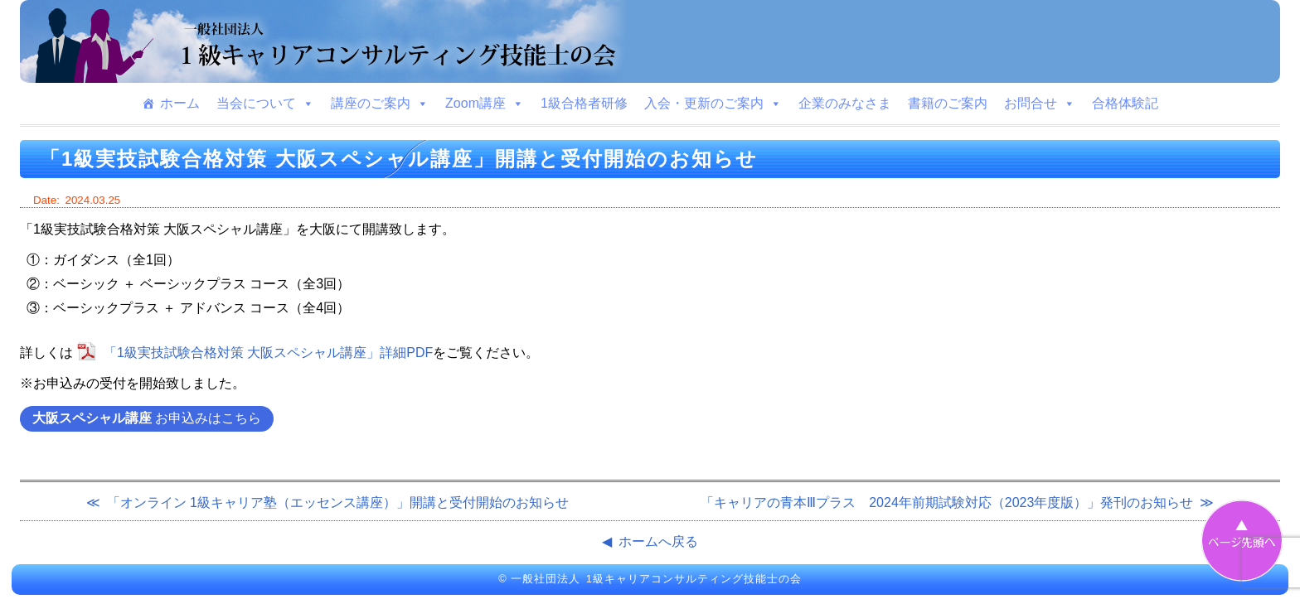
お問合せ (1039, 103)
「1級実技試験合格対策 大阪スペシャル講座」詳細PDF (268, 352)
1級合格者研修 (584, 103)
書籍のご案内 (947, 103)
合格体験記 (1125, 103)
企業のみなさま (844, 103)
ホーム (180, 103)
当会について (265, 103)
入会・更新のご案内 (713, 103)
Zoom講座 (484, 103)
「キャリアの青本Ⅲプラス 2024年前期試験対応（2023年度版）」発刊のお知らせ (947, 502)
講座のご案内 (380, 103)
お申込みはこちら (146, 418)
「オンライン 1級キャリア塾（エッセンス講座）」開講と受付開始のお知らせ (338, 502)
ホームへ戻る (658, 541)
